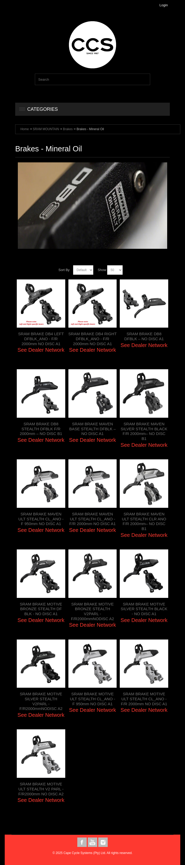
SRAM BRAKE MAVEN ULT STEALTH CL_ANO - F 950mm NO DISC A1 (41, 519)
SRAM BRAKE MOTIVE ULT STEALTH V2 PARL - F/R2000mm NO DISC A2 (41, 789)
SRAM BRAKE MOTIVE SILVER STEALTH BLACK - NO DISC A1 (144, 609)
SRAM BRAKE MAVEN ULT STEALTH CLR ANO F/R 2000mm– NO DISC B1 (144, 521)
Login (164, 5)
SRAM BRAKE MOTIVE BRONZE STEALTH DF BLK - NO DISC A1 (41, 609)
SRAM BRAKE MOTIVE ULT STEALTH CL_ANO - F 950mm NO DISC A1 (92, 699)
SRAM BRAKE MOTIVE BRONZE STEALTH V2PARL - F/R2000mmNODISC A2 (92, 611)
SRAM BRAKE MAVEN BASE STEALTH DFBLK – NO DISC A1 (92, 429)
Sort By (64, 270)
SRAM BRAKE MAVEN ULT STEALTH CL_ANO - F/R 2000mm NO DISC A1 (92, 519)
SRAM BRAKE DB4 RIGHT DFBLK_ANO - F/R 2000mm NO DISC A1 (92, 339)
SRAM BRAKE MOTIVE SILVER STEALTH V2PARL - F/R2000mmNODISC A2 (40, 701)
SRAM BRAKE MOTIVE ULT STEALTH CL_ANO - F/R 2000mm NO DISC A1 (144, 699)
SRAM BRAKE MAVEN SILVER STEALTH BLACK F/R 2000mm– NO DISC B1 (144, 431)
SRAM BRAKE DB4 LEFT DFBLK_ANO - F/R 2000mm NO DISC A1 (41, 339)
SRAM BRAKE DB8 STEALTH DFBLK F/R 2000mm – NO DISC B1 (41, 429)
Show (102, 270)
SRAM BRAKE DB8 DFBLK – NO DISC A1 (144, 336)
